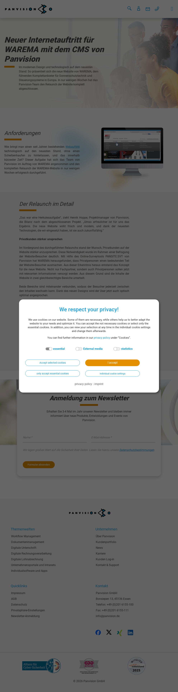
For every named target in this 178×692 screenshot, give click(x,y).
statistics (123, 349)
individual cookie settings (112, 373)
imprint (98, 384)
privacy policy (102, 337)
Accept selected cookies (52, 362)
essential (55, 349)
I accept (113, 362)
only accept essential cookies (53, 373)
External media (89, 349)
